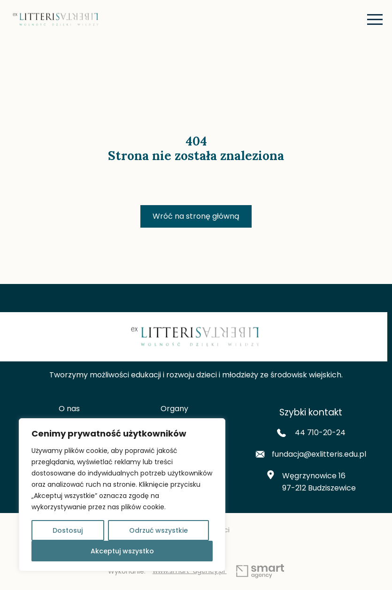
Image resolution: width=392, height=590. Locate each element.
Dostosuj (68, 530)
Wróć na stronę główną (196, 216)
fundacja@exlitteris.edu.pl (310, 454)
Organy (174, 408)
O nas (69, 408)
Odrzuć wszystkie (158, 530)
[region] (122, 494)
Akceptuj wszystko (122, 551)
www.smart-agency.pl (218, 571)
